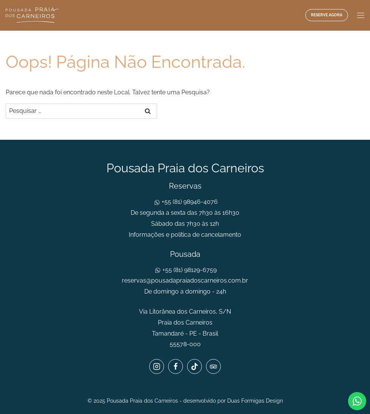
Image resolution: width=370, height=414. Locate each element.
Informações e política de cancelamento (185, 234)
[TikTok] (194, 366)
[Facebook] (175, 366)
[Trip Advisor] (213, 366)
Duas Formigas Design (255, 401)
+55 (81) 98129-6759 (189, 269)
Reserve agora (326, 15)
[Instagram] (156, 366)
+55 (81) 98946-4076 (189, 201)
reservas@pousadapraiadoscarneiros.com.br (185, 280)
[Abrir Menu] (360, 15)
